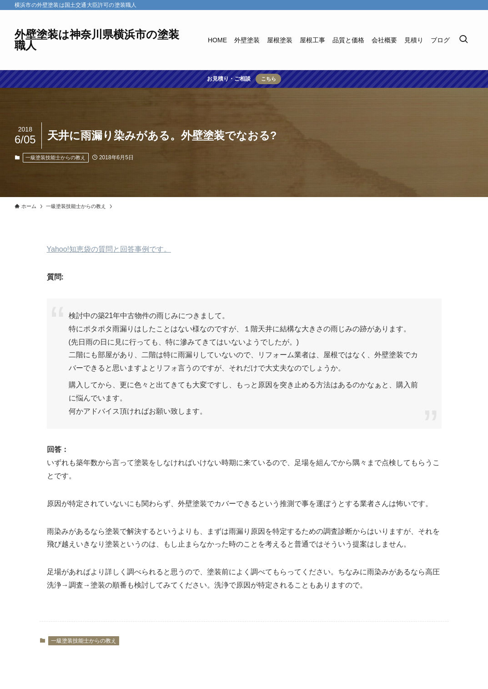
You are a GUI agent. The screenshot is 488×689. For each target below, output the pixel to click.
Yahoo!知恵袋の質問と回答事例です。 (109, 249)
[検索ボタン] (463, 40)
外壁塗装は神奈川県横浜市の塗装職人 (97, 40)
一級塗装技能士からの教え (55, 157)
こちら (268, 78)
